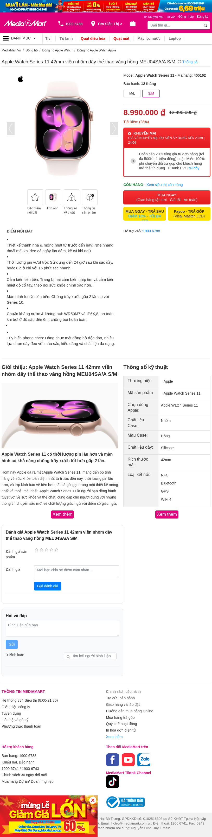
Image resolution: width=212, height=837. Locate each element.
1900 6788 (151, 231)
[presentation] (11, 128)
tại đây (194, 168)
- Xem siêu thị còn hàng (163, 184)
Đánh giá (13, 569)
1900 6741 (10, 766)
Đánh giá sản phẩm (16, 554)
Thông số (187, 62)
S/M (151, 93)
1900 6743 (30, 766)
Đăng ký (202, 16)
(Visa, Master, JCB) (189, 213)
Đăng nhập (186, 16)
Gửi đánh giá (47, 586)
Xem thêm (114, 735)
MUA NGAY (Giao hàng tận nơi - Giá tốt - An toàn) (166, 197)
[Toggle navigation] (21, 38)
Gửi (12, 644)
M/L (132, 93)
